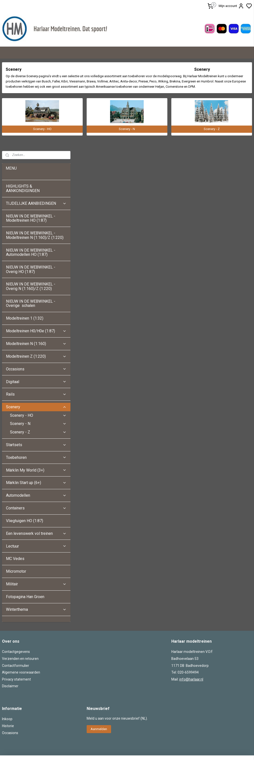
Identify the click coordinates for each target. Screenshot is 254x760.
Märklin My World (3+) (36, 381)
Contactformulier (15, 577)
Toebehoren (36, 368)
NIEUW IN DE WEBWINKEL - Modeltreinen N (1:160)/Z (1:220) (35, 146)
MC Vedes (15, 470)
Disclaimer (10, 597)
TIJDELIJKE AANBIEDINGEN (36, 114)
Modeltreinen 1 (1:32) (24, 229)
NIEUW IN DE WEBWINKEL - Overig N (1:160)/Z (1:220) (30, 197)
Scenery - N (38, 335)
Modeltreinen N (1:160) (36, 255)
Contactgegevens (16, 563)
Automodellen (36, 406)
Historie (8, 637)
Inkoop (7, 630)
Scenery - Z (38, 343)
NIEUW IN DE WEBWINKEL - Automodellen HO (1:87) (30, 163)
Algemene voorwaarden (21, 584)
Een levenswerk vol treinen (36, 444)
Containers (36, 419)
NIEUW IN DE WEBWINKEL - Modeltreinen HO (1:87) (30, 129)
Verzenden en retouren (20, 570)
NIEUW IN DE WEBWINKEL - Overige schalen (30, 214)
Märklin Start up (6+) (36, 394)
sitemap (148, 702)
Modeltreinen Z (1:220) (36, 267)
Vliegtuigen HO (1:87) (24, 432)
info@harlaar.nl (191, 590)
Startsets (36, 355)
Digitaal (36, 292)
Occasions (36, 280)
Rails (36, 305)
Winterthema (36, 520)
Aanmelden (99, 640)
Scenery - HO (38, 326)
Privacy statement (16, 590)
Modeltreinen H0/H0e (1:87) (36, 242)
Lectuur (36, 457)
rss (158, 702)
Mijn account (231, 6)
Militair (36, 495)
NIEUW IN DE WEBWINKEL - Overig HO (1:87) (30, 180)
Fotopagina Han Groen (25, 508)
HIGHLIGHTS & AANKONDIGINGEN (23, 99)
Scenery (36, 318)
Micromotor (16, 482)
